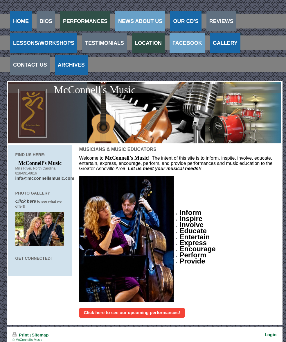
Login (271, 334)
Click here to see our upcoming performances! (132, 312)
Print (21, 334)
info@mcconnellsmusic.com (44, 178)
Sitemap (40, 334)
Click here (25, 201)
